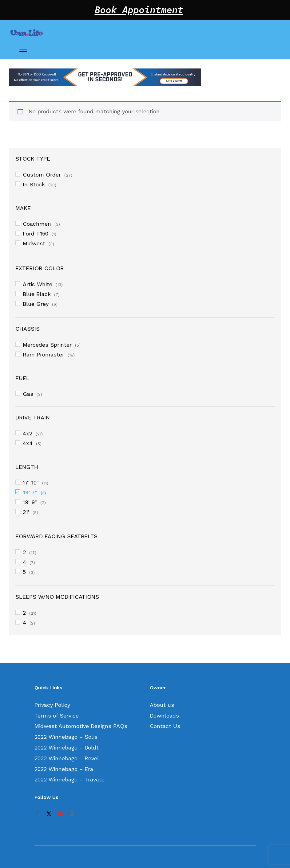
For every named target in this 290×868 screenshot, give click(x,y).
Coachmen (37, 223)
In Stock (34, 184)
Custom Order (42, 174)
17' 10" (31, 482)
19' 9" (30, 502)
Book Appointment (139, 10)
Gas (28, 394)
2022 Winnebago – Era (63, 769)
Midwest (34, 243)
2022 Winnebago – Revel (66, 758)
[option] (145, 77)
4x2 (27, 433)
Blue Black (37, 294)
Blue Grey (36, 304)
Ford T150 (35, 233)
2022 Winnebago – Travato (69, 779)
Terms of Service (56, 715)
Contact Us (165, 726)
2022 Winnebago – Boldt (66, 747)
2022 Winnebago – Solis (65, 737)
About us (162, 705)
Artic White (37, 284)
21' (26, 512)
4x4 (28, 443)
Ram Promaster (43, 354)
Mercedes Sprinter (47, 344)
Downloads (164, 715)
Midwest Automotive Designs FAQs (80, 726)
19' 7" (30, 492)
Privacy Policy (52, 705)
